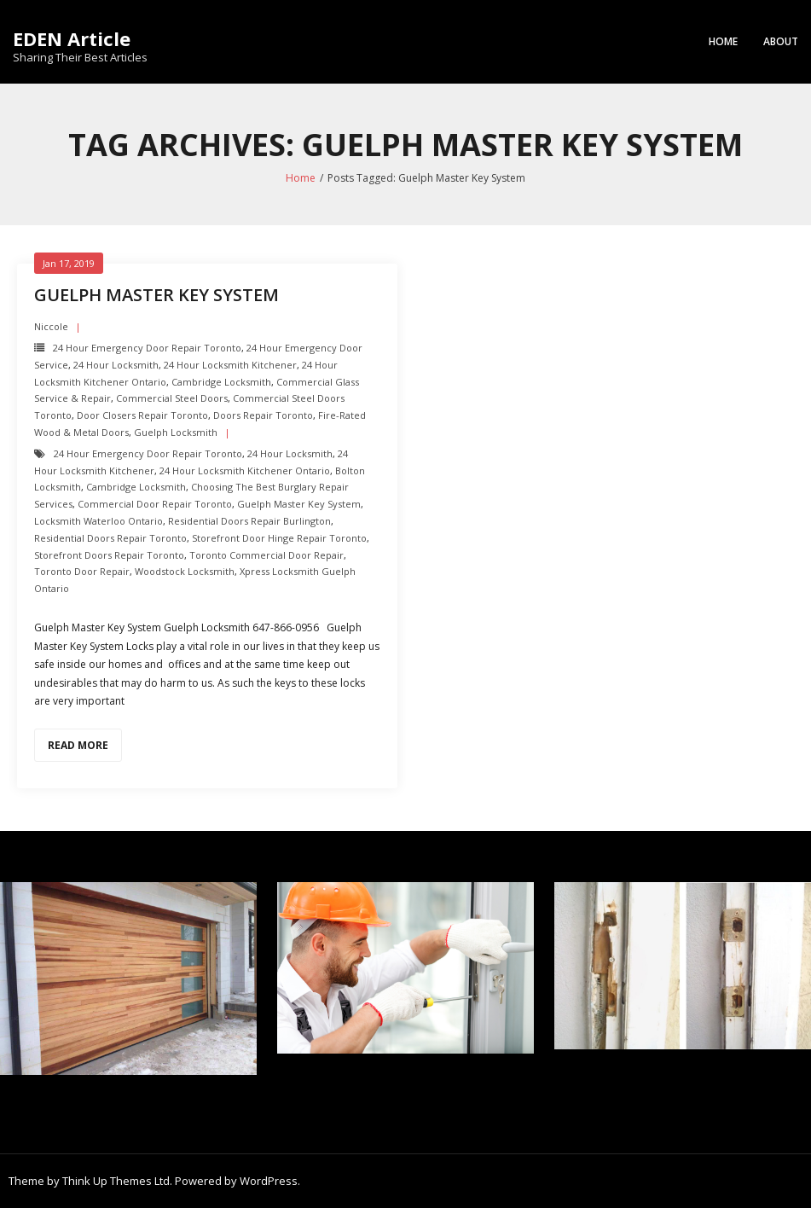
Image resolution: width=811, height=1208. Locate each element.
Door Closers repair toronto (142, 415)
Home (723, 41)
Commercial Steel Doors (172, 398)
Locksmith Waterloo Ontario (98, 520)
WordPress (269, 1180)
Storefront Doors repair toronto (109, 555)
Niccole (51, 326)
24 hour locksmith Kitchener (230, 364)
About (780, 41)
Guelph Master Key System (156, 294)
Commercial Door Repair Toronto (155, 503)
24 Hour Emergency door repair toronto (147, 347)
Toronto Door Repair (82, 571)
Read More (78, 745)
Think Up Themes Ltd (116, 1180)
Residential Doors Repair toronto (110, 537)
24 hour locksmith (116, 364)
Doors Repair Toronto (263, 415)
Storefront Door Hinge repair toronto (279, 537)
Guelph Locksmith (175, 432)
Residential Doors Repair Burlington (249, 520)
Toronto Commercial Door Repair (266, 555)
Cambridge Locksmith (221, 381)
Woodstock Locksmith (185, 571)
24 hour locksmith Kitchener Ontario (244, 470)
